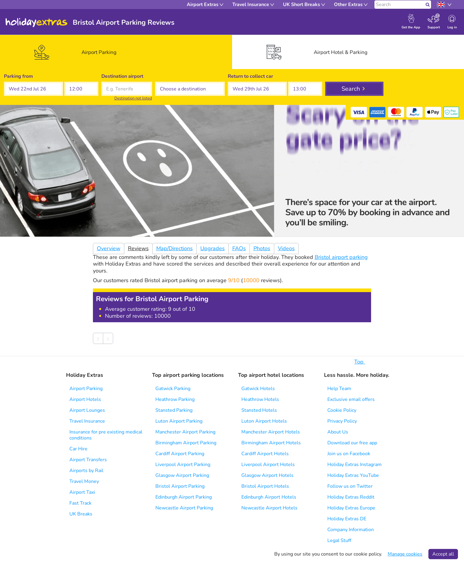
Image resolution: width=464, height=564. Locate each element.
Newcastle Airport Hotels (269, 508)
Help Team (339, 389)
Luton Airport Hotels (264, 421)
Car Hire (78, 449)
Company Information (350, 530)
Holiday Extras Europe (351, 508)
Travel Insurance (87, 421)
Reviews (138, 248)
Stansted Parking (173, 410)
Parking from (18, 76)
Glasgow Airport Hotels (267, 475)
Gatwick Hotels (258, 389)
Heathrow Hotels (260, 399)
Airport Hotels (85, 399)
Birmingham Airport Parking (185, 443)
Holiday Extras (36, 22)
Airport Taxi (82, 492)
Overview (108, 248)
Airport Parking (86, 389)
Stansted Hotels (259, 410)
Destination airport (122, 76)
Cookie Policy (341, 410)
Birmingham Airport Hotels (271, 443)
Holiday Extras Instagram (354, 465)
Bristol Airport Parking (180, 486)
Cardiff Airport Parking (179, 454)
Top (362, 361)
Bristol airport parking (341, 257)
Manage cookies (405, 554)
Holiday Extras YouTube (353, 475)
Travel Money (84, 481)
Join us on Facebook (348, 454)
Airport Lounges (87, 410)
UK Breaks (80, 514)
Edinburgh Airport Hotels (268, 497)
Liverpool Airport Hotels (268, 465)
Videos (286, 248)
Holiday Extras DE (346, 519)
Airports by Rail (86, 471)
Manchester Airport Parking (185, 432)
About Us (337, 432)
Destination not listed (133, 98)
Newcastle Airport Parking (184, 508)
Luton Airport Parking (178, 421)
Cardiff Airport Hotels (265, 454)
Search (351, 89)
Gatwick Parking (172, 389)
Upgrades (212, 248)
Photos (261, 248)
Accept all (443, 554)
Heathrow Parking (175, 399)
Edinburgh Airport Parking (183, 497)
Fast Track (80, 503)
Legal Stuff (339, 540)
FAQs (239, 248)
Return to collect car (250, 76)
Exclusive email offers (351, 399)
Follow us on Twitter (350, 486)
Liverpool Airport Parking (182, 465)
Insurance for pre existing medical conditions (105, 435)
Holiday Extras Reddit (350, 497)
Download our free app (352, 443)
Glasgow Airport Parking (182, 475)
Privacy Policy (342, 421)
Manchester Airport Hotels (270, 432)
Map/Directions (174, 248)
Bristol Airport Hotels (265, 486)
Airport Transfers (88, 460)
